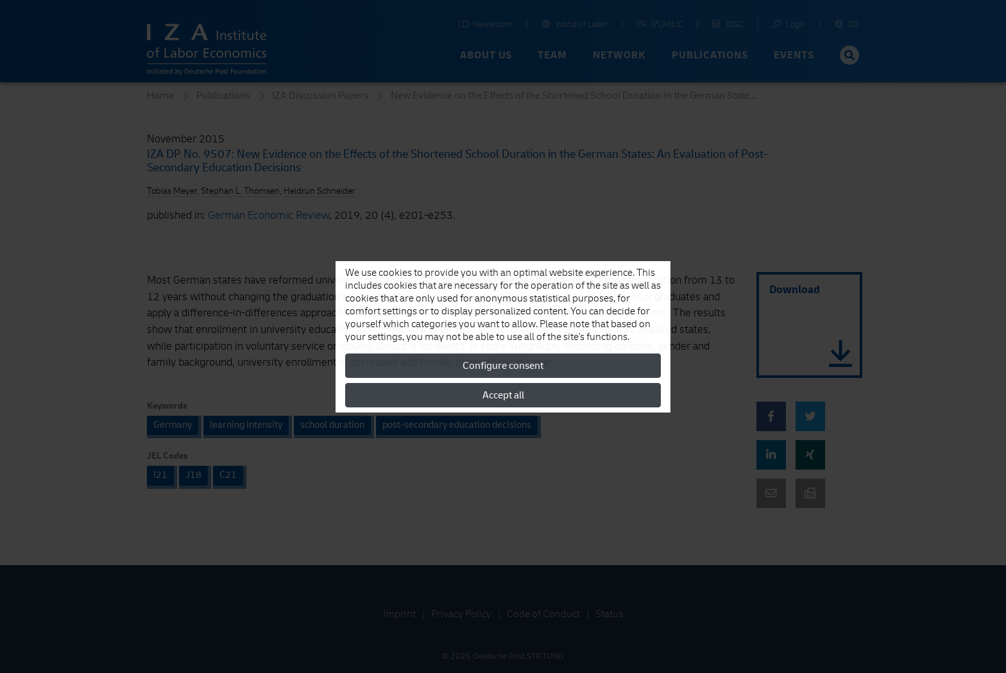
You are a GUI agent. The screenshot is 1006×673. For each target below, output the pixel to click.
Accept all (503, 395)
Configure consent (503, 365)
